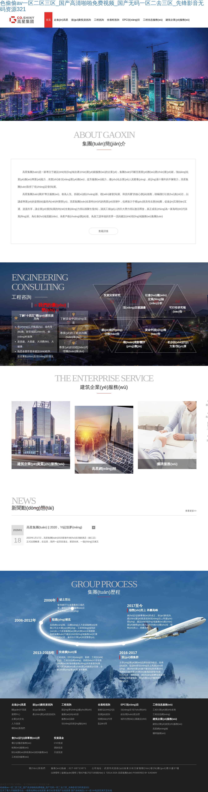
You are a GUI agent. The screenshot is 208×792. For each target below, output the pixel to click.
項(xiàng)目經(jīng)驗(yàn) (74, 723)
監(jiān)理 (102, 723)
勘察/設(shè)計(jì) (106, 709)
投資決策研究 (112, 295)
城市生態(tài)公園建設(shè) (134, 719)
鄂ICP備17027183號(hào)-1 (91, 772)
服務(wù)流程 (67, 719)
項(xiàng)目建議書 (134, 307)
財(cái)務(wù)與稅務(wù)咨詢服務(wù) (30, 752)
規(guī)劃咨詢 (39, 709)
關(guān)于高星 (19, 709)
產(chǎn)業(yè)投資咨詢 (44, 714)
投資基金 (59, 738)
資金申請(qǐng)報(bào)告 (155, 330)
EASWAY (152, 772)
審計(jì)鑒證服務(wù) (21, 743)
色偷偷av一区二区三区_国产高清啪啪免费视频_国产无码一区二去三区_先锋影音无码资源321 (44, 787)
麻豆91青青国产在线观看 (59, 790)
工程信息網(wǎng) (161, 714)
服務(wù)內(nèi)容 (70, 714)
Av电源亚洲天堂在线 (102, 790)
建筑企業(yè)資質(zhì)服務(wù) (167, 724)
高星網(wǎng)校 (160, 728)
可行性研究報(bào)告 (177, 308)
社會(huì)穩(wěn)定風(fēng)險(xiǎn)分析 (156, 295)
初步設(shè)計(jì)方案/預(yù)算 (178, 342)
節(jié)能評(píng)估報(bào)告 (112, 330)
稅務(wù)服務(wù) (20, 747)
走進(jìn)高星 (61, 20)
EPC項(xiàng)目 (131, 20)
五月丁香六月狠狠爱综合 (12, 790)
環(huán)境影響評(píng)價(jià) (134, 342)
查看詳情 (103, 231)
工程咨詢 (99, 20)
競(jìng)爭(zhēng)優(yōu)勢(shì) (76, 709)
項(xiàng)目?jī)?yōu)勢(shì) (133, 709)
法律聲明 (55, 772)
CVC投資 (58, 743)
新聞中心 (16, 714)
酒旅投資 (58, 747)
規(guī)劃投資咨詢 (81, 20)
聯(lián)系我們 (18, 728)
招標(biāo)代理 (105, 719)
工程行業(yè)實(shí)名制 (164, 709)
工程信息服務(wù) (153, 20)
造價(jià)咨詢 (104, 714)
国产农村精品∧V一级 (81, 790)
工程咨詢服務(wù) (20, 757)
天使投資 (58, 752)
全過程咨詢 (113, 20)
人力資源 (16, 723)
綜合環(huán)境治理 (130, 714)
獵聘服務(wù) (159, 733)
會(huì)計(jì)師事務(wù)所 (26, 738)
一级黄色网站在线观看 (35, 790)
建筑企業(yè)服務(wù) (178, 20)
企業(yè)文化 (18, 719)
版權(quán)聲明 (68, 772)
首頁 (48, 20)
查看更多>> (190, 511)
